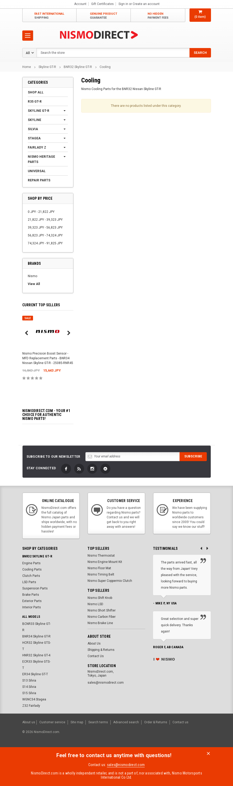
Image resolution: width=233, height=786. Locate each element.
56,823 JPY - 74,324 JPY (45, 235)
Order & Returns (155, 722)
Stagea (34, 138)
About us (28, 722)
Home (26, 67)
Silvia (33, 129)
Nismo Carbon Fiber (102, 617)
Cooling (105, 67)
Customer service (52, 722)
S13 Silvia (29, 680)
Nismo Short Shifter (102, 610)
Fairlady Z (37, 147)
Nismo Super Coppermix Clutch (110, 581)
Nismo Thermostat (101, 555)
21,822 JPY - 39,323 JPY (45, 219)
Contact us (180, 722)
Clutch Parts (31, 576)
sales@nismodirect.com (126, 764)
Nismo (32, 276)
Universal (37, 171)
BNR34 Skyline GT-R (36, 636)
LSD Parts (29, 582)
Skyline (34, 120)
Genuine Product (103, 16)
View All (34, 284)
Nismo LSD (95, 604)
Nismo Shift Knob (100, 598)
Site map (77, 722)
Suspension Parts (35, 588)
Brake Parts (30, 595)
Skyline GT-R (47, 67)
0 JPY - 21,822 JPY (41, 212)
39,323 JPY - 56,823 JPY (45, 227)
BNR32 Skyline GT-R (78, 67)
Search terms (98, 722)
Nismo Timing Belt (101, 574)
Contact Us (96, 656)
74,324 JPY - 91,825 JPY (45, 243)
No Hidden (158, 16)
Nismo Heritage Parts (41, 159)
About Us (94, 643)
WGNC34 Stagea (34, 699)
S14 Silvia (29, 687)
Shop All (36, 92)
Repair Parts (39, 180)
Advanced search (126, 722)
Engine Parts (31, 563)
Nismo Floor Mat (99, 568)
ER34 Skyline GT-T (35, 674)
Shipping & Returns (101, 650)
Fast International (49, 16)
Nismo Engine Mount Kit (105, 562)
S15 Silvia (29, 693)
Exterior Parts (32, 601)
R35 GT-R (35, 101)
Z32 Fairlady (31, 706)
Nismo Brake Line (100, 623)
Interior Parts (31, 607)
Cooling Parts (32, 569)
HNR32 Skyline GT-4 (36, 655)
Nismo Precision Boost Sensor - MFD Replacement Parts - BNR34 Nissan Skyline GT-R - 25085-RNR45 (47, 358)
